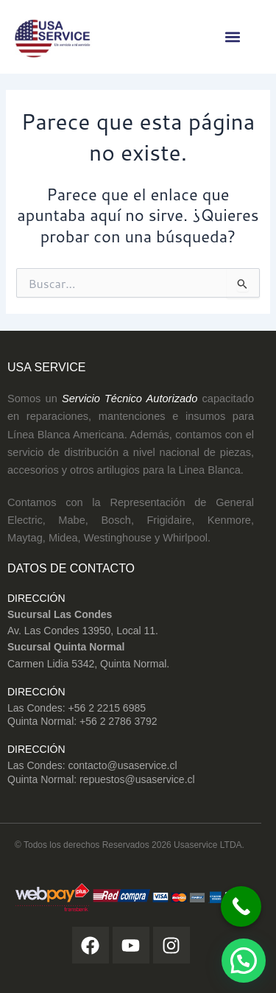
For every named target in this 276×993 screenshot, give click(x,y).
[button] (232, 37)
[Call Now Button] (241, 906)
